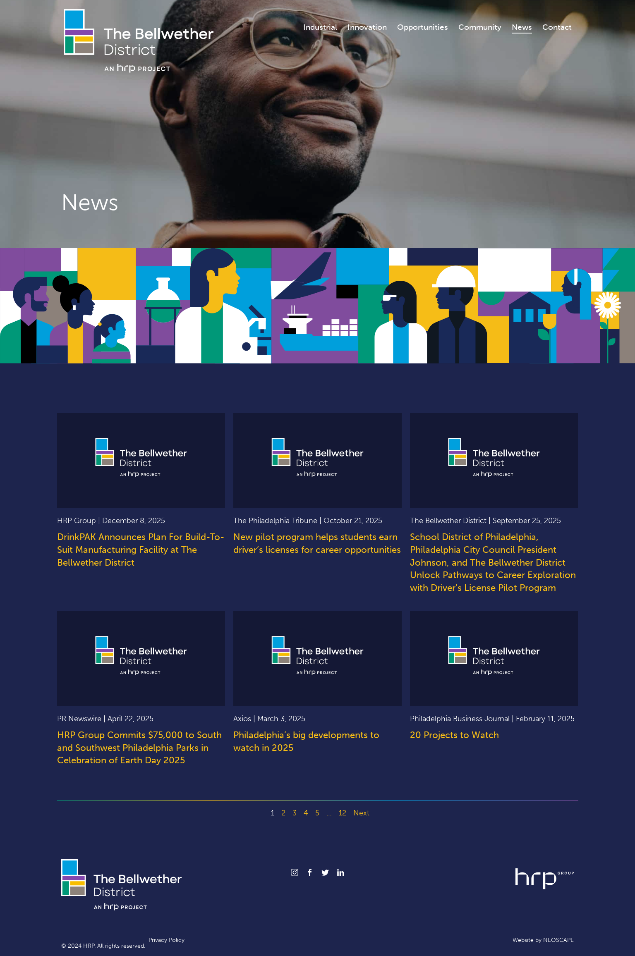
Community (479, 27)
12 (342, 812)
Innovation (367, 27)
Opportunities (422, 27)
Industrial (320, 27)
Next (361, 812)
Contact (557, 27)
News (522, 27)
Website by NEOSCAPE (543, 940)
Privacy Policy (167, 940)
